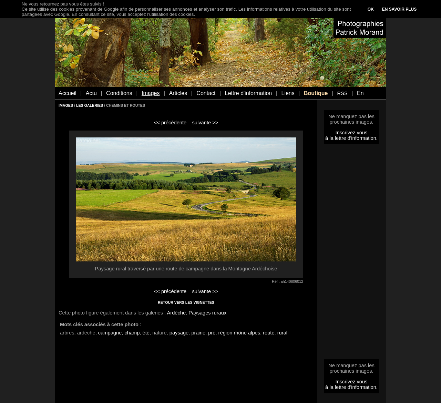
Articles (178, 93)
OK (371, 9)
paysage (179, 332)
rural (282, 332)
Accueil (67, 93)
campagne (110, 332)
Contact (205, 93)
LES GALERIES (89, 105)
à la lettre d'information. (351, 138)
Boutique (316, 93)
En (360, 93)
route (268, 332)
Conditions (119, 93)
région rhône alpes (239, 332)
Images (151, 93)
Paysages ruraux (207, 313)
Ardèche (176, 313)
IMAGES (66, 105)
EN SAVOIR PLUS (399, 9)
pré (211, 332)
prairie (198, 332)
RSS (342, 93)
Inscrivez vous (352, 132)
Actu (91, 93)
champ (132, 332)
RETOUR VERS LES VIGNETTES (186, 302)
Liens (287, 93)
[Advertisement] (351, 254)
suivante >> (205, 122)
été (146, 332)
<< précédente (170, 122)
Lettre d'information (248, 93)
